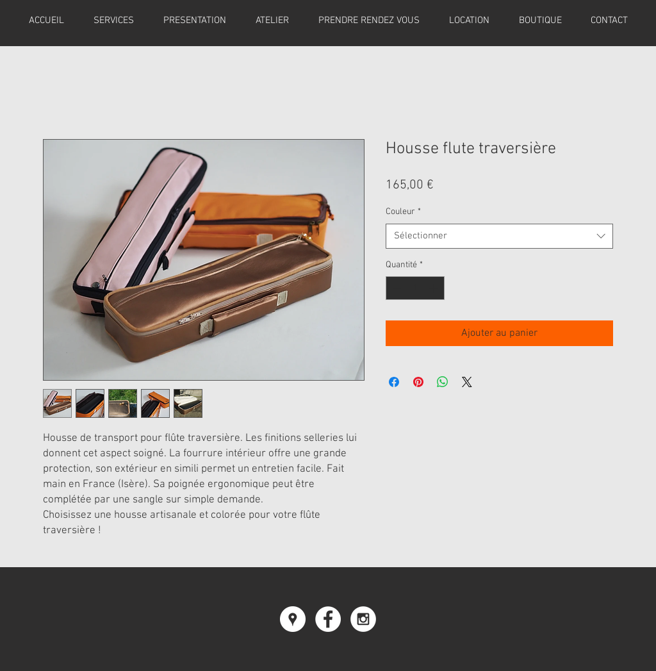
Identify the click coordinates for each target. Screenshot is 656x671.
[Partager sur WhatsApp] (442, 382)
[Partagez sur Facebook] (394, 382)
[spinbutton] (415, 288)
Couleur (403, 211)
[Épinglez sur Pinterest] (418, 382)
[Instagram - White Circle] (363, 619)
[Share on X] (467, 382)
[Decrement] (396, 288)
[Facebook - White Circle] (328, 619)
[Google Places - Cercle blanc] (293, 619)
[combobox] (499, 236)
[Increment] (435, 288)
